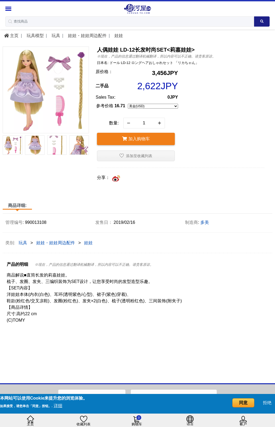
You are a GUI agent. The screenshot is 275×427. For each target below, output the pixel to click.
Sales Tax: (105, 97)
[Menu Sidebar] (9, 8)
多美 (204, 222)
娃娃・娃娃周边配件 (86, 35)
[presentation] (6, 146)
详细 (58, 405)
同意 (243, 402)
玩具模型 (34, 35)
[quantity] (144, 123)
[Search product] (262, 21)
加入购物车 (136, 139)
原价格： (104, 71)
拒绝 (267, 402)
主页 (11, 35)
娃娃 (118, 35)
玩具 (55, 35)
